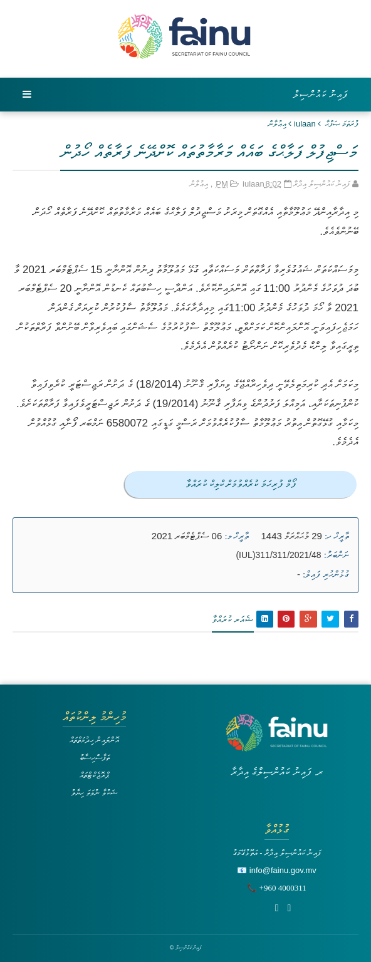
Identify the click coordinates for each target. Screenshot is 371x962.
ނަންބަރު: (336, 555)
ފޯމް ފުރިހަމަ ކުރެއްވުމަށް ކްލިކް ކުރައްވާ (241, 483)
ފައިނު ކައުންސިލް (320, 94)
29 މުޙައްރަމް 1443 (291, 535)
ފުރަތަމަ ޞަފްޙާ (341, 123)
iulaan (305, 123)
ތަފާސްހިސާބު (95, 757)
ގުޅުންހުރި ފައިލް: (326, 574)
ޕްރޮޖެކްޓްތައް (94, 775)
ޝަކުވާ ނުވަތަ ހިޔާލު (94, 792)
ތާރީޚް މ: (236, 536)
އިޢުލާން (277, 123)
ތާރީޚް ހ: (337, 536)
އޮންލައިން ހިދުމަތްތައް (95, 740)
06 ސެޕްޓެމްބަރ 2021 (187, 535)
